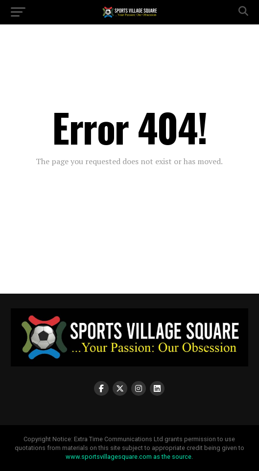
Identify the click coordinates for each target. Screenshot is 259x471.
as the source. (172, 456)
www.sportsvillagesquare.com (109, 456)
